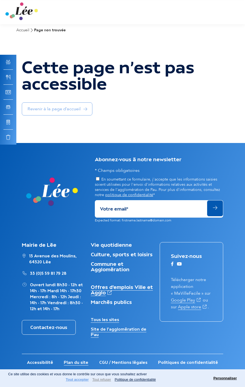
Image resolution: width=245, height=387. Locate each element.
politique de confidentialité (129, 194)
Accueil (22, 30)
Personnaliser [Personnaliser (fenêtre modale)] (225, 378)
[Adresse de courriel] (150, 209)
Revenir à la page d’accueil (54, 109)
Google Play (186, 300)
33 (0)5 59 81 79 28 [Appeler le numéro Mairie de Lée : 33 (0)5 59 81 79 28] (48, 273)
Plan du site (76, 362)
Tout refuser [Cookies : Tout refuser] (101, 379)
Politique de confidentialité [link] (135, 379)
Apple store (193, 307)
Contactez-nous (48, 327)
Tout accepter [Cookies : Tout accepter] (77, 379)
